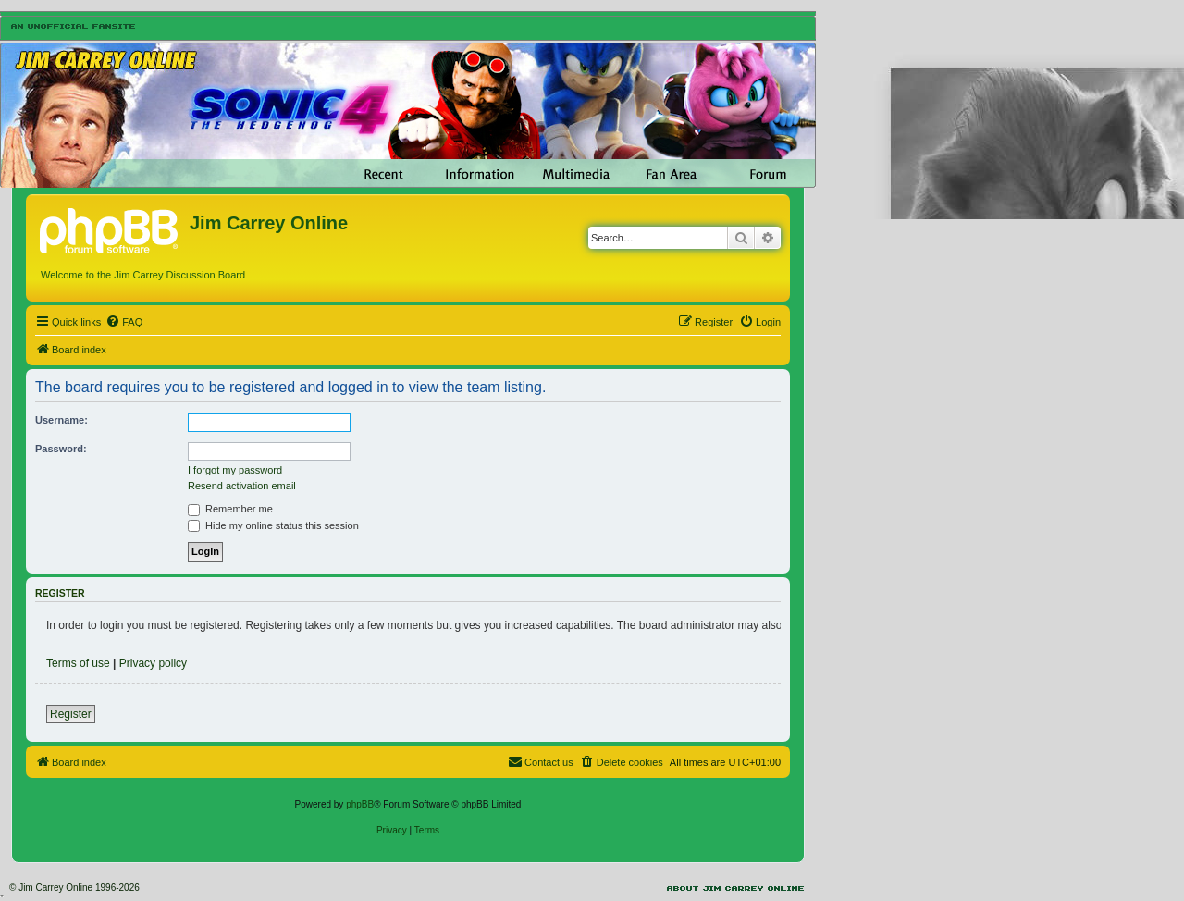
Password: (61, 448)
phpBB (360, 804)
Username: (61, 420)
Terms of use (78, 663)
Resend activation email (242, 485)
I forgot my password (235, 469)
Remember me (230, 508)
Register (71, 714)
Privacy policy (153, 663)
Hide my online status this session (273, 525)
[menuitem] (123, 322)
